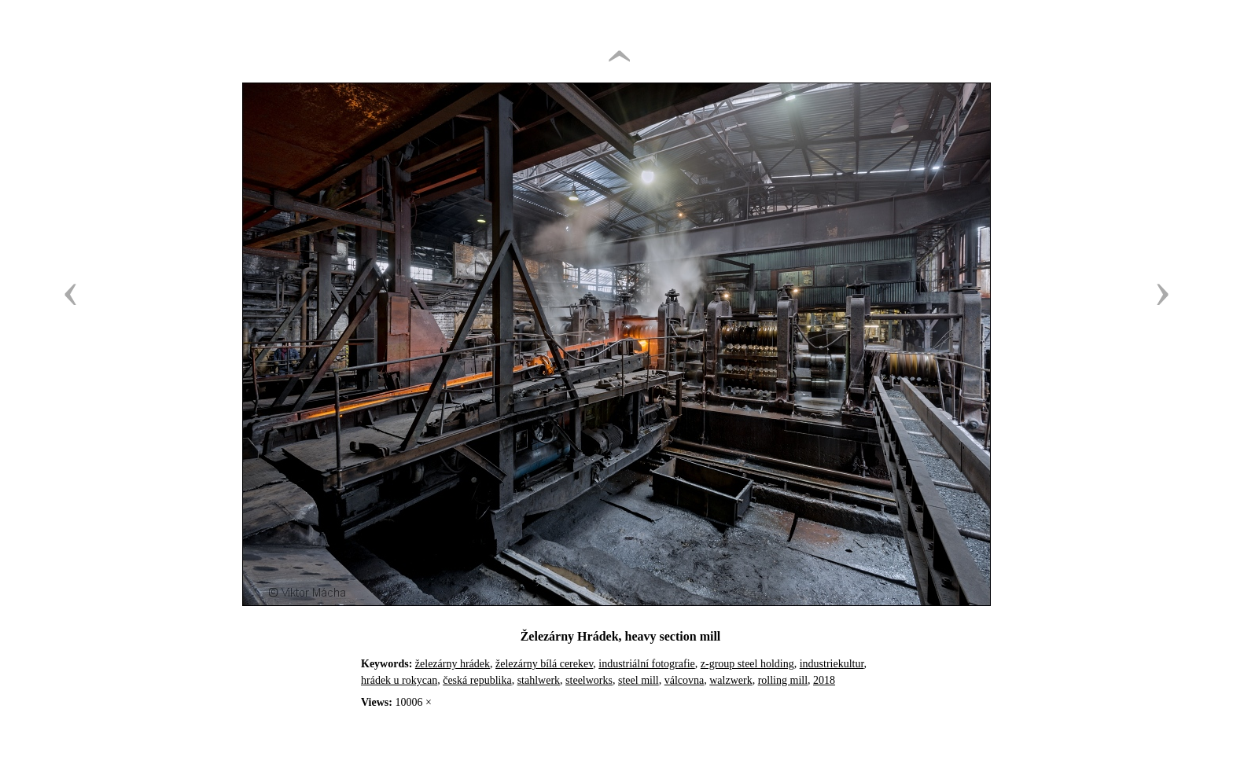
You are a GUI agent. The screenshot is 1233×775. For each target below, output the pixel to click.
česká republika (477, 680)
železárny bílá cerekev (544, 664)
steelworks (589, 680)
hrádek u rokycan (399, 680)
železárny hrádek (452, 664)
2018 (824, 680)
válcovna (684, 680)
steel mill (638, 680)
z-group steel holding (747, 664)
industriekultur (832, 664)
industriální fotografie (646, 664)
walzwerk (730, 680)
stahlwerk (538, 680)
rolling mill (783, 680)
